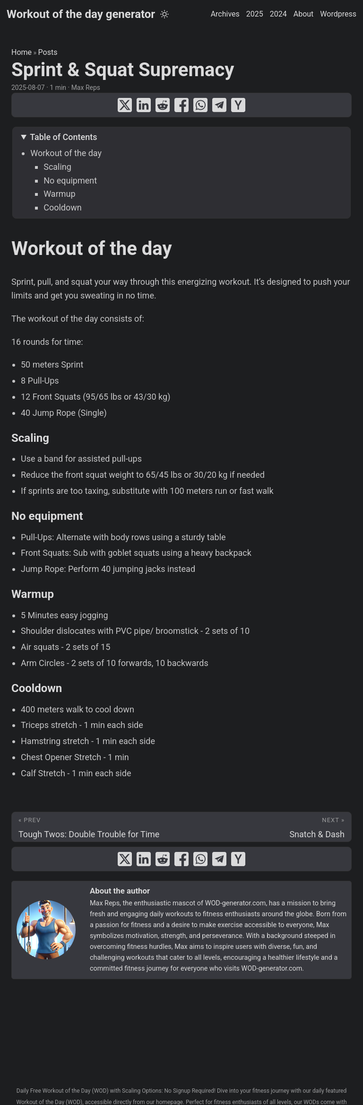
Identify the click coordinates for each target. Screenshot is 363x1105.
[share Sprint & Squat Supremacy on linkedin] (144, 105)
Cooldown (62, 207)
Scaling (57, 167)
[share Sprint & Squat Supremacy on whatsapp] (200, 105)
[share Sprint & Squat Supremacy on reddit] (163, 105)
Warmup (59, 194)
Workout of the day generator (81, 14)
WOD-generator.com (235, 903)
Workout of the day (66, 153)
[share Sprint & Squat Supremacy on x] (125, 105)
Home (21, 52)
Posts (48, 52)
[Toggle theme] (164, 14)
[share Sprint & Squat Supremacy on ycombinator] (238, 105)
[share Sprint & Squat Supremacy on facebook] (181, 105)
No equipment (70, 180)
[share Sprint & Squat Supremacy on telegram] (219, 105)
